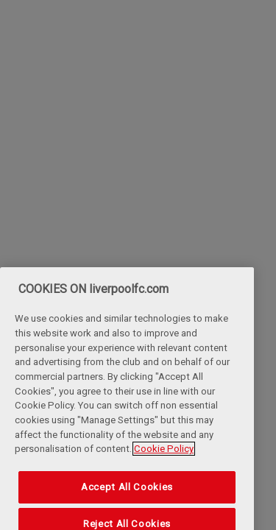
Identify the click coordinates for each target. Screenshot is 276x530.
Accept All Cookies (127, 495)
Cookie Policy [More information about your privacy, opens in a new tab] (164, 458)
